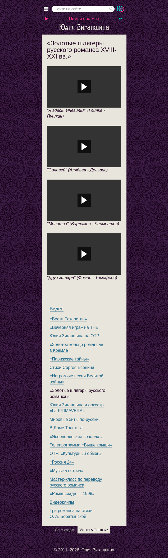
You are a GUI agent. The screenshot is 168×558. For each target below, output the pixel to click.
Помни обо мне (84, 18)
